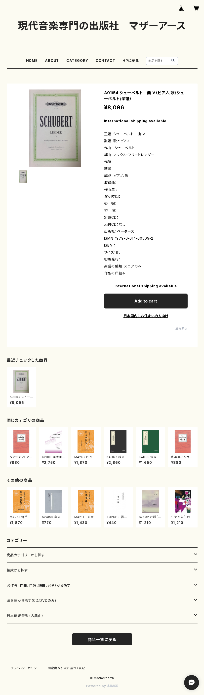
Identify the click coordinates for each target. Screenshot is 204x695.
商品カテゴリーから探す (26, 555)
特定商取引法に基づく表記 (66, 668)
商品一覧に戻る (102, 639)
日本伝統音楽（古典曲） (25, 615)
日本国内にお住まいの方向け (145, 316)
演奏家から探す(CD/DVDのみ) (32, 600)
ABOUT (52, 60)
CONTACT (105, 60)
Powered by (102, 686)
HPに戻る (130, 60)
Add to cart (145, 301)
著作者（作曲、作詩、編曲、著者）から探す (39, 585)
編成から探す (17, 570)
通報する (181, 328)
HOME (32, 60)
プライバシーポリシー (25, 668)
